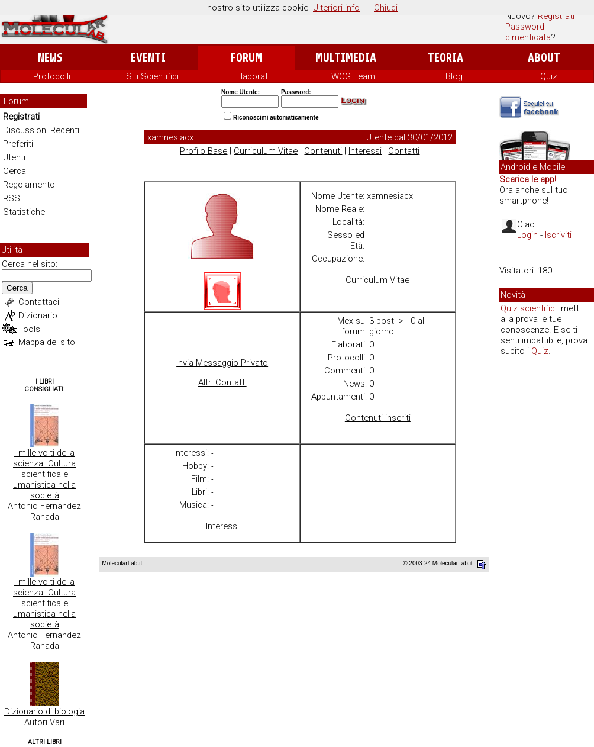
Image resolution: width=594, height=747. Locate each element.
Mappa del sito (46, 342)
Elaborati (253, 76)
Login (527, 235)
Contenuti (323, 151)
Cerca (14, 171)
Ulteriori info (336, 7)
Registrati (556, 16)
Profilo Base (203, 151)
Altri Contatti (222, 382)
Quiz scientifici (529, 308)
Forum (246, 58)
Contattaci (38, 302)
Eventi (148, 58)
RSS (11, 198)
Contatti (403, 151)
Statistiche (24, 212)
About (544, 58)
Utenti (14, 157)
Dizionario (37, 315)
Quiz (548, 76)
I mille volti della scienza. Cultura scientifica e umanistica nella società (44, 474)
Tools (29, 329)
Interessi (365, 151)
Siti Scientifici (152, 76)
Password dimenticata (528, 32)
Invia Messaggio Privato (222, 363)
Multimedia (345, 58)
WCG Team (353, 76)
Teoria (445, 58)
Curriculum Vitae (266, 151)
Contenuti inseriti (378, 418)
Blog (454, 76)
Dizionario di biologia (44, 711)
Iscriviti (558, 235)
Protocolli (51, 76)
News (50, 58)
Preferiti (18, 144)
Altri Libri (45, 742)
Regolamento (29, 184)
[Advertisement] (546, 547)
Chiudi (386, 7)
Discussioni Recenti (41, 130)
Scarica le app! (527, 179)
